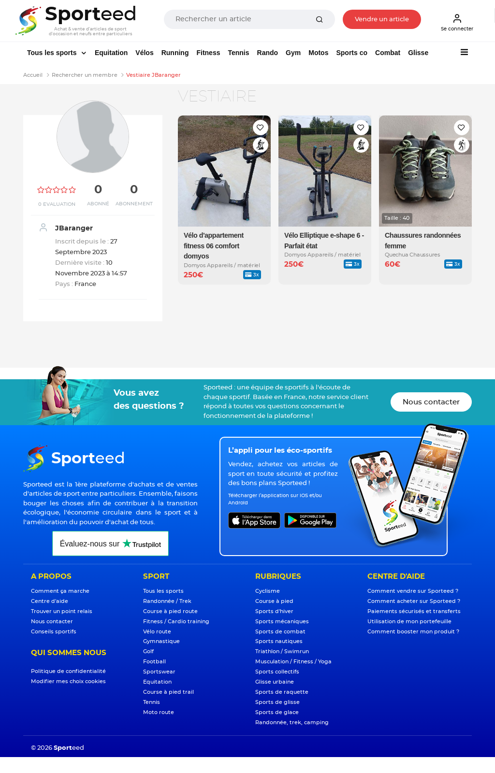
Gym (293, 53)
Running (175, 53)
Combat (387, 53)
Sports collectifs (277, 671)
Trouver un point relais (61, 611)
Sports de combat (280, 631)
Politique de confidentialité (68, 671)
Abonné (98, 203)
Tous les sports (52, 53)
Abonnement (134, 203)
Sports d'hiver (274, 611)
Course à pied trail (168, 692)
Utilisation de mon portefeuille (409, 621)
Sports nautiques (279, 641)
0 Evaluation (56, 204)
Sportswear (159, 671)
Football (154, 661)
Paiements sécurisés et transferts (414, 611)
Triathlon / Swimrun (282, 651)
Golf (148, 651)
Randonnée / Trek (167, 601)
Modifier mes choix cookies (68, 681)
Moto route (158, 712)
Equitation (111, 53)
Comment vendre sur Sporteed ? (412, 591)
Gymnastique (161, 641)
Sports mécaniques (282, 621)
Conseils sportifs (53, 631)
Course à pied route (170, 611)
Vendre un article (382, 19)
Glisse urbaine (274, 682)
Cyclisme (267, 591)
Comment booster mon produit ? (413, 631)
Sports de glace (277, 712)
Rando (267, 53)
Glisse (418, 53)
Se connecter (457, 22)
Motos (318, 53)
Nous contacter (431, 402)
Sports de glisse (277, 702)
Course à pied (274, 601)
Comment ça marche (60, 591)
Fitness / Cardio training (176, 621)
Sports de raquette (281, 692)
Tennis (238, 53)
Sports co (351, 53)
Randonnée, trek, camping (292, 722)
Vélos (144, 53)
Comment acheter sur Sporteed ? (413, 601)
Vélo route (157, 631)
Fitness (208, 53)
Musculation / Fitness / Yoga (293, 661)
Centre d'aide (49, 601)
